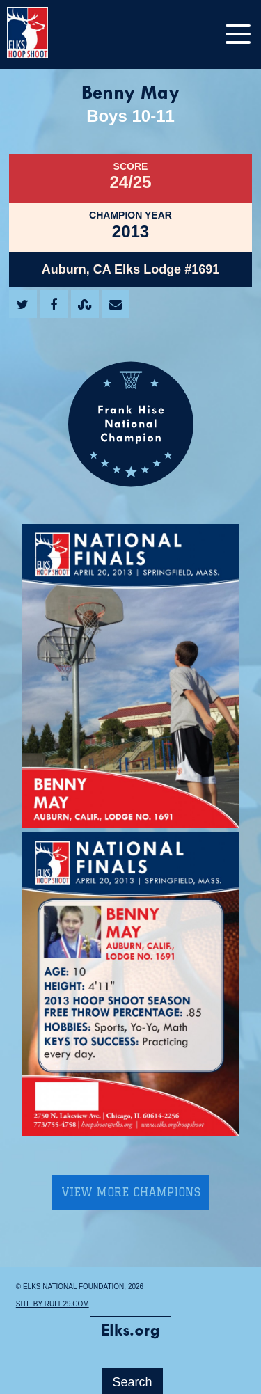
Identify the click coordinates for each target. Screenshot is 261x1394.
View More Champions (130, 1192)
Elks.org (130, 1331)
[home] (42, 34)
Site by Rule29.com (52, 1304)
